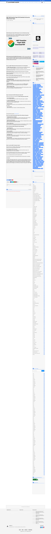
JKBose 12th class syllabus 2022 (38, 267)
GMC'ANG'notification (40, 104)
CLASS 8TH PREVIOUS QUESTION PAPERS (38, 92)
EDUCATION (39, 98)
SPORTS (37, 161)
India (38, 233)
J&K (41, 112)
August (38, 401)
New (38, 309)
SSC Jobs (39, 2)
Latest (40, 147)
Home (20, 2)
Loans (34, 148)
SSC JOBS (35, 162)
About (22, 529)
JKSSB (25, 2)
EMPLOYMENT (35, 99)
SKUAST (34, 161)
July (38, 373)
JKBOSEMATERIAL (38, 277)
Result (38, 326)
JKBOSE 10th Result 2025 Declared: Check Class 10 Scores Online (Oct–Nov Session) (40, 72)
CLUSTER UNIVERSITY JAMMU (38, 199)
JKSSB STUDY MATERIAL (38, 287)
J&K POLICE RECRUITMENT (39, 113)
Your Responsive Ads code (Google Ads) (25, 506)
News (38, 310)
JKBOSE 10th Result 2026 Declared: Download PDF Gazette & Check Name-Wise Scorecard (39, 76)
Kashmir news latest (38, 293)
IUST (39, 112)
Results (38, 327)
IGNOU (38, 232)
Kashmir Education (38, 292)
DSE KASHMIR (35, 98)
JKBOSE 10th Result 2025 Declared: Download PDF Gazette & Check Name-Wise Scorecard (39, 69)
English (38, 99)
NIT (40, 153)
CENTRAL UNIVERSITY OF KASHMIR (37, 91)
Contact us (10, 0)
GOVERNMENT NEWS (36, 105)
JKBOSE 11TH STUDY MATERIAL (37, 126)
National (38, 304)
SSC (43, 161)
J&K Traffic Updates (38, 249)
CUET (40, 96)
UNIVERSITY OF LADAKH (38, 348)
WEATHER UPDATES (36, 167)
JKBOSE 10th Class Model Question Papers (38, 120)
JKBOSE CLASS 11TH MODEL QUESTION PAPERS (38, 134)
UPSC (38, 349)
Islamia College (35, 111)
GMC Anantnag (35, 103)
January (38, 380)
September (38, 385)
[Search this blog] (37, 371)
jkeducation (35, 139)
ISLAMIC (39, 111)
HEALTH (38, 106)
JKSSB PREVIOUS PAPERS (36, 141)
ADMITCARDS (35, 85)
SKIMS (42, 160)
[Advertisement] (25, 9)
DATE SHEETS (40, 97)
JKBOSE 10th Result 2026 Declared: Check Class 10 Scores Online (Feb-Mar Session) (40, 79)
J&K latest (35, 113)
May (38, 390)
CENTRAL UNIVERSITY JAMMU (37, 90)
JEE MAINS (39, 117)
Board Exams (38, 189)
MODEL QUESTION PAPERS (38, 303)
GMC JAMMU (39, 103)
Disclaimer (40, 52)
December (38, 396)
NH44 (38, 153)
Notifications (38, 154)
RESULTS (32, 2)
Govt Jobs (23, 2)
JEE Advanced (35, 117)
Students (38, 162)
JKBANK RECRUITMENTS (36, 118)
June (38, 374)
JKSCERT (41, 139)
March (38, 378)
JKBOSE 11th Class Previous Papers (37, 125)
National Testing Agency (38, 305)
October (38, 384)
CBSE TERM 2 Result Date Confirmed (37, 89)
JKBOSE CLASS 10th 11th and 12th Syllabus (38, 132)
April (38, 391)
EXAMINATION (38, 216)
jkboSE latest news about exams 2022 (38, 276)
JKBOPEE (41, 118)
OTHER (42, 154)
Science (34, 160)
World (42, 168)
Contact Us (40, 53)
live (42, 147)
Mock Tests (37, 148)
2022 (35, 84)
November (38, 383)
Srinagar (41, 161)
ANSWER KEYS (39, 85)
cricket (37, 96)
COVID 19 (35, 96)
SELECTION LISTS (38, 160)
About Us (7, 0)
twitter (42, 61)
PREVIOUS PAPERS (38, 155)
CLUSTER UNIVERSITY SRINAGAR (38, 200)
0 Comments (29, 189)
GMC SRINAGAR (35, 104)
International (35, 110)
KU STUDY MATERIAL (36, 147)
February (38, 379)
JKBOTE (38, 278)
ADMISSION (39, 84)
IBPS (40, 106)
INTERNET (39, 110)
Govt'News (35, 106)
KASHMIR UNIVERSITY (38, 294)
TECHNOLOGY (38, 344)
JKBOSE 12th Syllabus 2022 (38, 270)
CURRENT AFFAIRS (35, 97)
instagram (36, 63)
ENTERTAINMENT (38, 215)
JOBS (38, 289)
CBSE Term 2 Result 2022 (38, 193)
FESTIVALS (38, 217)
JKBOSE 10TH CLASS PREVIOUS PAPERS (38, 260)
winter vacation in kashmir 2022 (37, 168)
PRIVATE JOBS (38, 322)
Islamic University (35, 112)
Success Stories (41, 162)
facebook (36, 61)
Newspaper (35, 153)
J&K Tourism (38, 248)
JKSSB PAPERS (37, 140)
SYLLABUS (38, 343)
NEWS (38, 311)
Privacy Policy (12, 0)
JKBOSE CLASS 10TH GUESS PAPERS (37, 133)
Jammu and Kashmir (38, 250)
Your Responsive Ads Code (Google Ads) (38, 176)
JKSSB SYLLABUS (38, 288)
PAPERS (34, 155)
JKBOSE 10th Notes (38, 261)
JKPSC (27, 2)
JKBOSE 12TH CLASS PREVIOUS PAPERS (37, 127)
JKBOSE (30, 2)
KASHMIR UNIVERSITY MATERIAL (37, 146)
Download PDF (17, 113)
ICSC (43, 106)
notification (35, 154)
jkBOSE (34, 119)
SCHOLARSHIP (36, 2)
